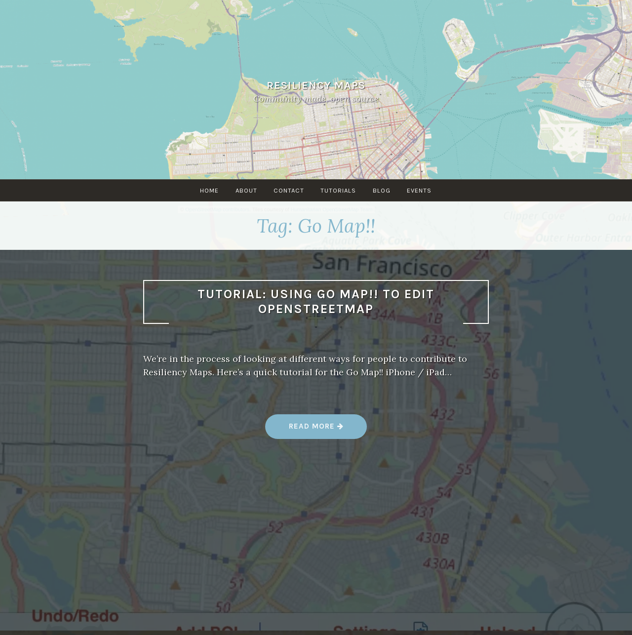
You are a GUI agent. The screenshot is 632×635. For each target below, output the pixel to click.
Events (420, 190)
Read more (316, 429)
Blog (382, 190)
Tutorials (338, 190)
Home (208, 190)
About (246, 190)
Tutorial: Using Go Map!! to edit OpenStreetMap (316, 302)
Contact (289, 190)
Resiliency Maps (316, 85)
